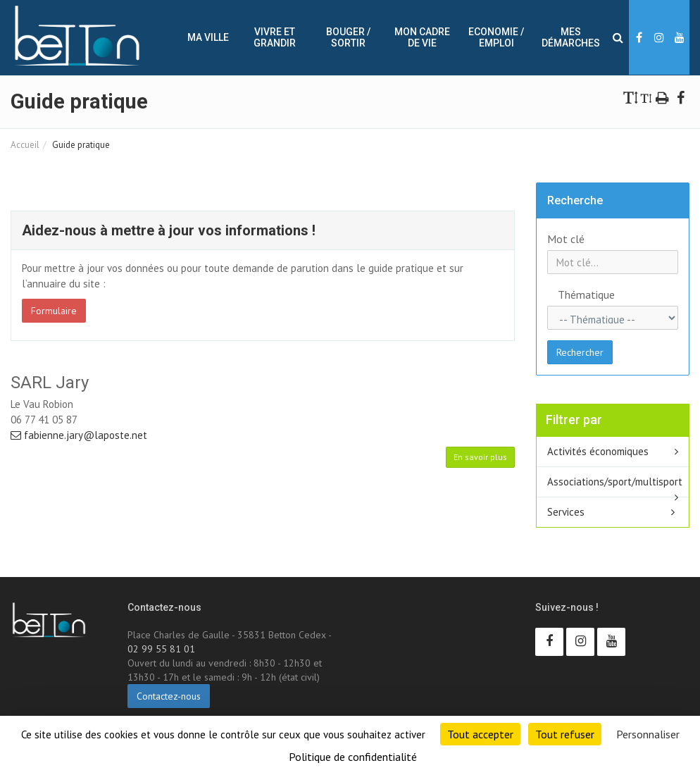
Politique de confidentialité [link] (353, 757)
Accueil (25, 145)
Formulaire (54, 310)
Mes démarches (571, 37)
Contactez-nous (169, 696)
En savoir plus (480, 457)
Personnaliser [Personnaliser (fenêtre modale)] (648, 734)
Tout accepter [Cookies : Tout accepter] (480, 734)
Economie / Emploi (496, 37)
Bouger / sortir (348, 37)
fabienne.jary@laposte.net (79, 435)
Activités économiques (598, 451)
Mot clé (566, 239)
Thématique (569, 294)
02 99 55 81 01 (161, 649)
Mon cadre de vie (422, 37)
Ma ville (208, 37)
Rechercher (580, 352)
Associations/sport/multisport (614, 481)
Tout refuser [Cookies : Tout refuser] (564, 734)
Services (566, 512)
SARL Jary (50, 382)
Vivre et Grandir (275, 37)
